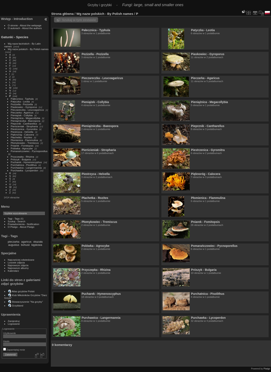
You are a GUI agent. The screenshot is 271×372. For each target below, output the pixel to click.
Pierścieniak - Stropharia (24, 126)
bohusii (25, 244)
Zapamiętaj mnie (14, 349)
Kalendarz (13, 270)
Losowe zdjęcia (16, 262)
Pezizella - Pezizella (22, 104)
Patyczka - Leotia (20, 101)
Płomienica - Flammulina (24, 140)
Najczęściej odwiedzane (21, 259)
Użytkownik (9, 333)
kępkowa (36, 244)
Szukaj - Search (16, 221)
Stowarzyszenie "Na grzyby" (27, 301)
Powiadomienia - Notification (23, 224)
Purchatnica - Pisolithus (24, 165)
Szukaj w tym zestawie (79, 20)
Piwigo (267, 368)
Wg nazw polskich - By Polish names (28, 49)
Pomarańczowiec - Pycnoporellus (29, 151)
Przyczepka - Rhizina (22, 156)
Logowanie (14, 323)
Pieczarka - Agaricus (22, 112)
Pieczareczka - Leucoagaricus (27, 109)
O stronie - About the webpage (24, 25)
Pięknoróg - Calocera (22, 134)
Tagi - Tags (14, 218)
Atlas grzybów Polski (23, 291)
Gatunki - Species (14, 37)
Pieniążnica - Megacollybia (25, 118)
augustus (13, 244)
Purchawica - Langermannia (26, 167)
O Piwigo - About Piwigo (21, 226)
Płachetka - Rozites (21, 137)
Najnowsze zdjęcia (18, 265)
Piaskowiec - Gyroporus (24, 107)
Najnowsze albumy (18, 268)
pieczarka (13, 241)
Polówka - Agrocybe (22, 148)
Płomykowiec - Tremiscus (25, 142)
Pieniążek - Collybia (22, 115)
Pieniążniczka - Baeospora (25, 120)
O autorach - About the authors (25, 28)
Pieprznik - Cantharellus (24, 123)
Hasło (6, 341)
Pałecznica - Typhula (22, 98)
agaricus (26, 241)
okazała (38, 241)
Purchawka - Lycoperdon (24, 170)
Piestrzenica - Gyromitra (24, 129)
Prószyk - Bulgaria (21, 159)
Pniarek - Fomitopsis (22, 145)
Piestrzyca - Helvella (22, 131)
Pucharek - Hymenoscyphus (26, 162)
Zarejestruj (14, 321)
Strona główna (62, 13)
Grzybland (17, 305)
